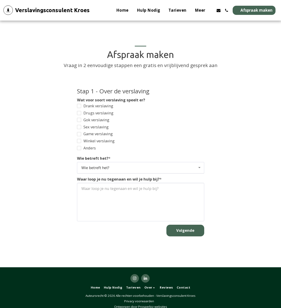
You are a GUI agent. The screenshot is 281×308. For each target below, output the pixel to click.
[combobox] (140, 167)
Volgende (185, 230)
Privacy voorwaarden (139, 301)
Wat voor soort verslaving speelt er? (111, 100)
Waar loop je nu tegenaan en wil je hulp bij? (118, 179)
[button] (218, 10)
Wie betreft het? (92, 158)
